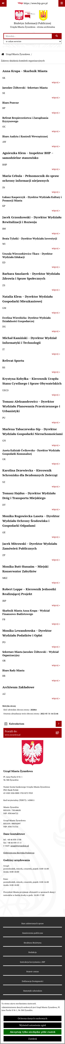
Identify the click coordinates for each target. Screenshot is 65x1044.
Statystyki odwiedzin (32, 990)
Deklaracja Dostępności (32, 981)
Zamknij (32, 1038)
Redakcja (32, 952)
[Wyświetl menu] (61, 3)
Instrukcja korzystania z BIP (32, 962)
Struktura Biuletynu (32, 942)
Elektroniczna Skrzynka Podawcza (18, 852)
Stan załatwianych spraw (32, 923)
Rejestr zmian (32, 971)
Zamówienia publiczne (32, 933)
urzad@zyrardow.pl (19, 845)
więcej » (56, 82)
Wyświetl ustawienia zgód (32, 1025)
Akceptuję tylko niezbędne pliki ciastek (32, 1031)
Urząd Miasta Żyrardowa (18, 54)
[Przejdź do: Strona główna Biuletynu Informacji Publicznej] (2, 54)
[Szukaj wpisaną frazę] (57, 36)
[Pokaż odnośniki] (3, 3)
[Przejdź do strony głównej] (32, 20)
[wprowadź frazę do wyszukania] (27, 36)
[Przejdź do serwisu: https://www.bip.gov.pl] (32, 3)
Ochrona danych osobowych (32, 1018)
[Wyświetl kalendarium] (59, 724)
